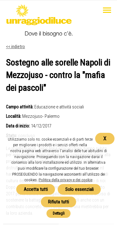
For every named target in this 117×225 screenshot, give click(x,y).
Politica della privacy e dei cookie (65, 180)
